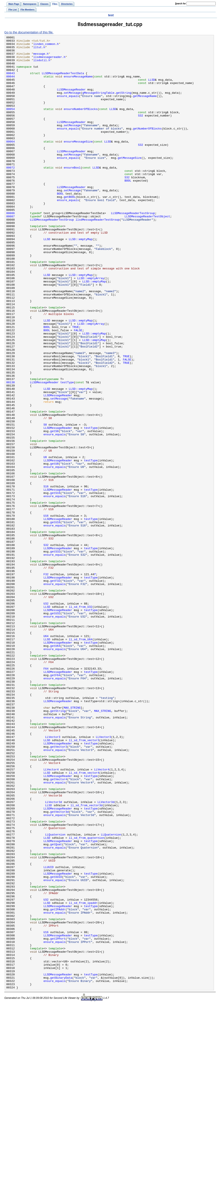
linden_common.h (46, 46)
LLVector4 (51, 916)
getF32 (55, 690)
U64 (45, 756)
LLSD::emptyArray (90, 327)
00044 (10, 85)
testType (67, 452)
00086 (10, 249)
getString (123, 104)
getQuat (56, 1006)
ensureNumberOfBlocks (81, 124)
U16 (45, 612)
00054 (10, 124)
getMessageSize (129, 182)
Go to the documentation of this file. (28, 32)
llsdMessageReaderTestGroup (97, 257)
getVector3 (58, 889)
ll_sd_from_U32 (80, 721)
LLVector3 (52, 877)
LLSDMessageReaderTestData (63, 81)
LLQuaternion (55, 994)
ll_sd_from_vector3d (86, 959)
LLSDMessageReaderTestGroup (133, 249)
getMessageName (144, 108)
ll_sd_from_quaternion (86, 998)
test (111, 15)
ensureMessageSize (78, 163)
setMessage (72, 104)
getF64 (55, 803)
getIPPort (57, 1119)
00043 (10, 81)
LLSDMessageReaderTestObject (147, 253)
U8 (45, 542)
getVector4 (58, 928)
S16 (45, 577)
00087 (10, 253)
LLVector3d (53, 955)
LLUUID (48, 1033)
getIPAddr (57, 1084)
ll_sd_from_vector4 (84, 920)
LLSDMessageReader (71, 100)
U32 (45, 717)
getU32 (55, 729)
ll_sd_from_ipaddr (83, 1076)
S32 (140, 132)
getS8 (54, 510)
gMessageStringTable (98, 104)
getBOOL (70, 229)
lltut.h (39, 50)
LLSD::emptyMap (80, 280)
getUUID (56, 1045)
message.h (41, 57)
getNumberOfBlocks (147, 147)
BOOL (127, 210)
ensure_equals (68, 108)
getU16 (55, 620)
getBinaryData (61, 1166)
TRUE (75, 385)
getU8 (54, 549)
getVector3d (59, 967)
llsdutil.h (41, 65)
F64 (45, 795)
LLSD (151, 89)
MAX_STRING (72, 842)
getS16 (55, 585)
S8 (45, 503)
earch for (180, 3)
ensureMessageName (78, 85)
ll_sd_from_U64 (80, 760)
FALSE (78, 389)
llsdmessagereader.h (49, 61)
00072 (10, 194)
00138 (10, 452)
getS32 (55, 655)
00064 (10, 163)
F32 (45, 682)
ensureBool (72, 194)
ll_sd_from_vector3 (84, 881)
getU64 (55, 768)
